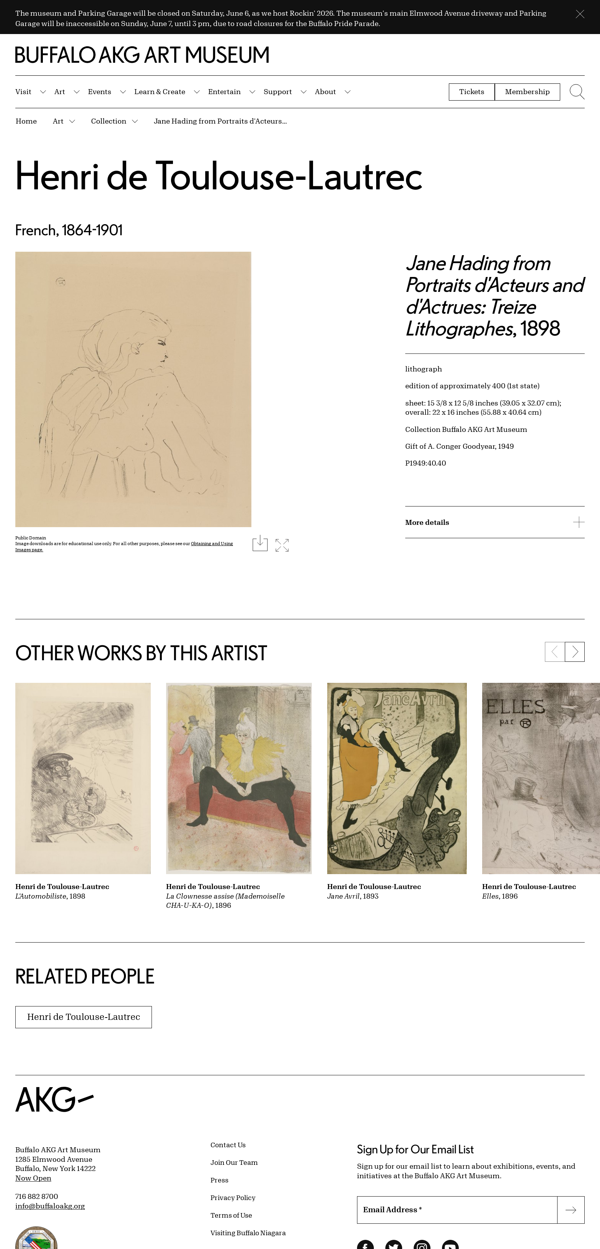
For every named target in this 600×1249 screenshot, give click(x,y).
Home (26, 121)
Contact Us (228, 1144)
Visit (23, 91)
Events (99, 91)
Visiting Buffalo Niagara (248, 1232)
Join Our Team (234, 1162)
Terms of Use (231, 1215)
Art (59, 91)
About (325, 91)
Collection (108, 121)
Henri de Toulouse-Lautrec (219, 174)
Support (278, 91)
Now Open (33, 1178)
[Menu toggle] (576, 91)
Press (219, 1180)
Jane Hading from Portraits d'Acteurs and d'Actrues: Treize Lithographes (221, 121)
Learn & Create (159, 91)
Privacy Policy (233, 1197)
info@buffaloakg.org (50, 1206)
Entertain (224, 91)
